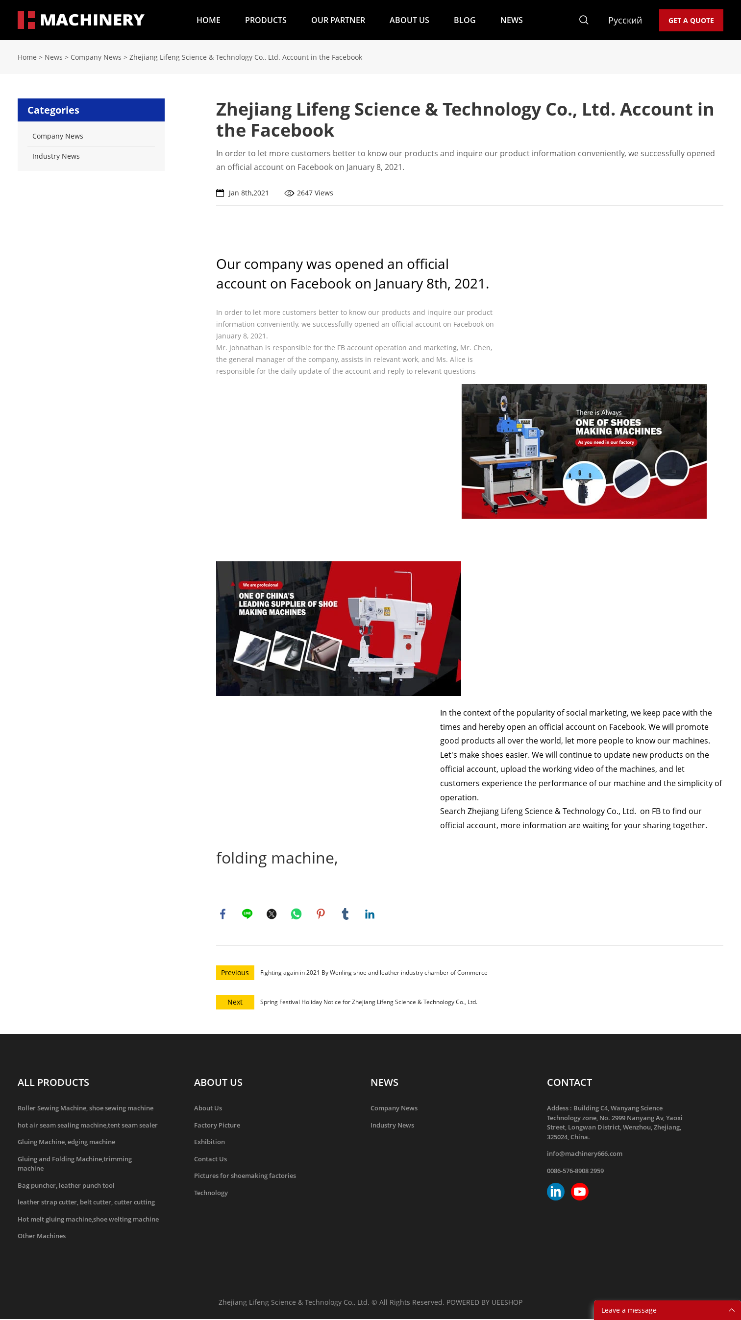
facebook (223, 914)
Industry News (392, 1126)
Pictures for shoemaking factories (245, 1176)
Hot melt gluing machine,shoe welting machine (88, 1220)
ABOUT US (409, 20)
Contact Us (210, 1159)
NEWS (511, 20)
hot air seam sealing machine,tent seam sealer (88, 1126)
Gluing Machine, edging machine (66, 1142)
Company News (96, 57)
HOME (209, 20)
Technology (211, 1193)
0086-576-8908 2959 (575, 1171)
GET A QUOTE (691, 20)
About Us (208, 1108)
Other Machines (42, 1236)
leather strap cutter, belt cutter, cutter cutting (86, 1203)
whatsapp (297, 914)
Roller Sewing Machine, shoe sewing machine (85, 1108)
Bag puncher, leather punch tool (66, 1186)
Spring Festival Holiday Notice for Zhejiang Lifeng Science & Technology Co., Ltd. (368, 1003)
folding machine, (277, 857)
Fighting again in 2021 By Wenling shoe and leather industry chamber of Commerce (374, 973)
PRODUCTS (266, 20)
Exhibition (209, 1142)
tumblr (346, 914)
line (248, 914)
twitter (272, 914)
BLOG (465, 20)
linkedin (370, 914)
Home (27, 57)
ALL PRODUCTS (53, 1083)
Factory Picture (217, 1126)
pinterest (321, 914)
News (54, 57)
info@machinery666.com (584, 1154)
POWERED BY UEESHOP (484, 1303)
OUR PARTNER (338, 20)
